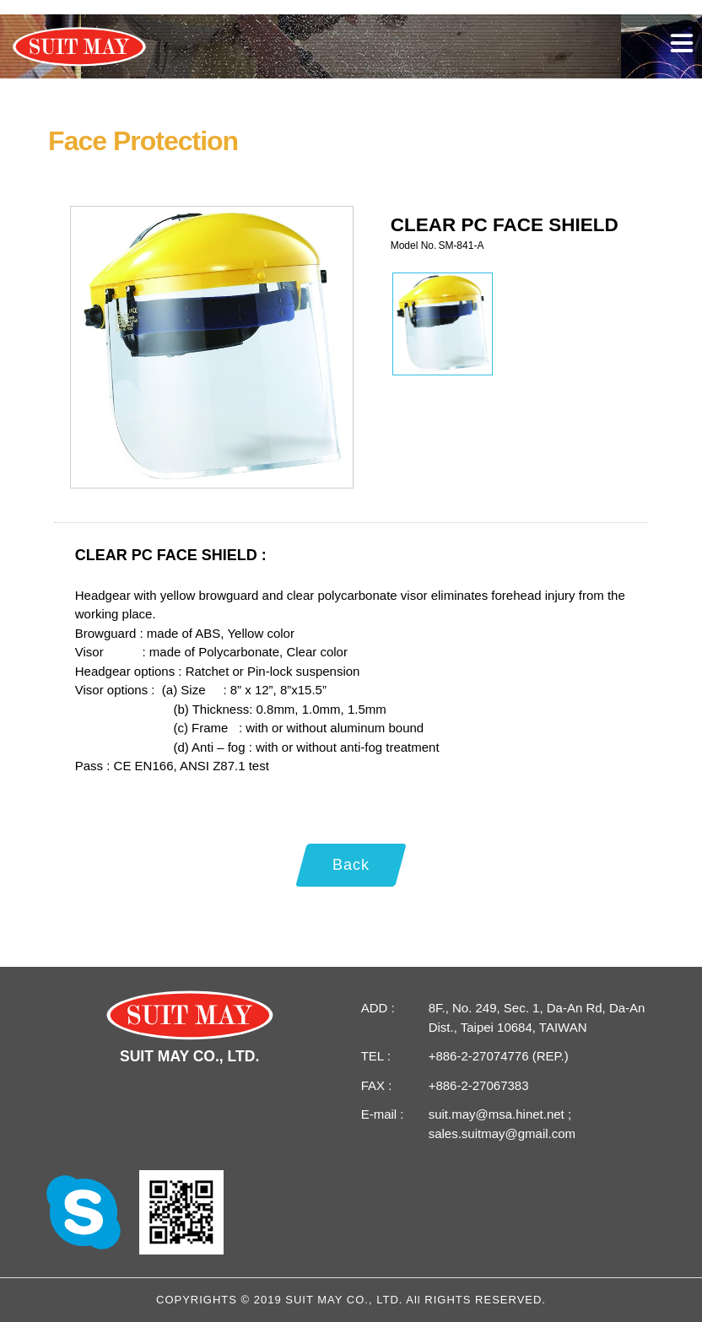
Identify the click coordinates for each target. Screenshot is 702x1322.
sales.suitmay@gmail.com (502, 1133)
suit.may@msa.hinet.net (498, 1114)
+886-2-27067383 (479, 1085)
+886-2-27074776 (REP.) (499, 1056)
